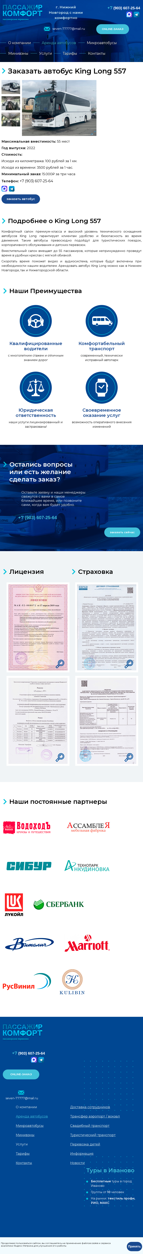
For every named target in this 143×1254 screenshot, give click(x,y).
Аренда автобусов (59, 43)
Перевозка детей (85, 1144)
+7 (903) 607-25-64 (36, 181)
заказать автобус (21, 199)
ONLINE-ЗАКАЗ (112, 29)
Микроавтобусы (102, 43)
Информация (81, 1154)
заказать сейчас (122, 532)
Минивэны (18, 53)
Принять (134, 1246)
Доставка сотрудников (90, 1107)
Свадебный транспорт (89, 1126)
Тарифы (70, 53)
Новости (77, 1163)
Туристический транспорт (93, 1135)
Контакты (96, 53)
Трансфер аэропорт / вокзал (95, 1116)
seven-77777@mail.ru (69, 29)
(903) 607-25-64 (123, 7)
